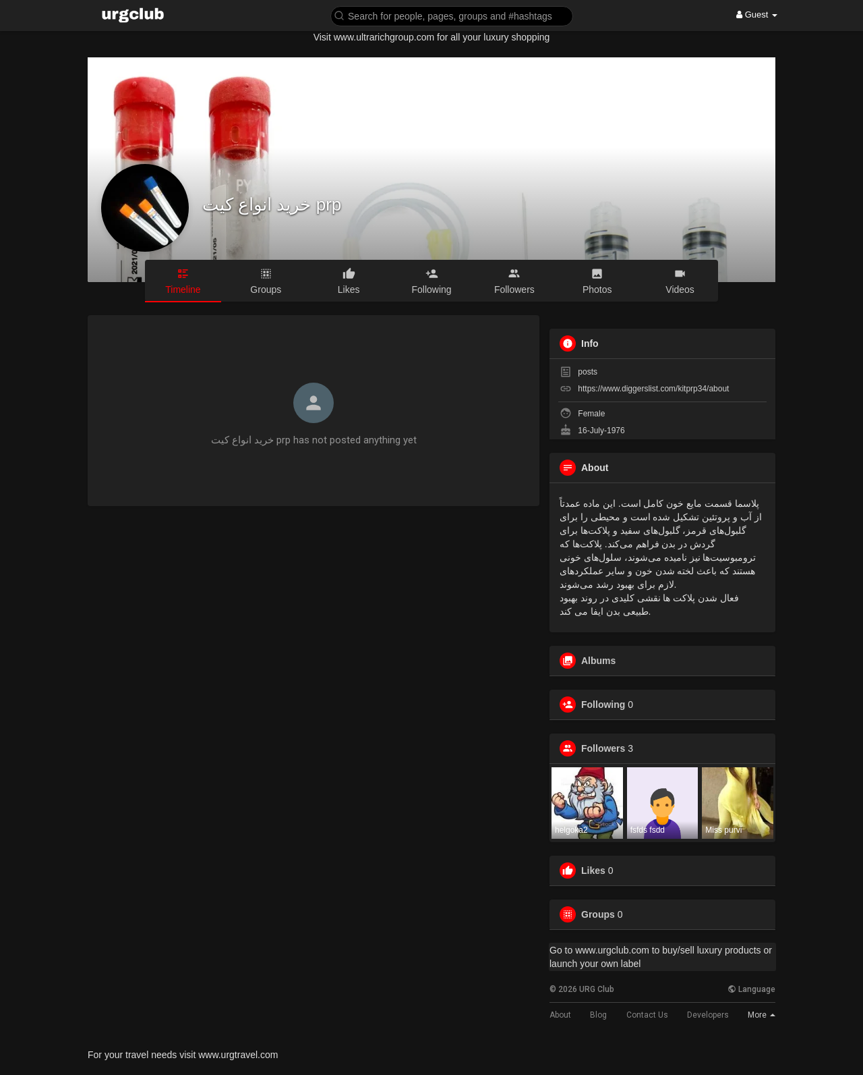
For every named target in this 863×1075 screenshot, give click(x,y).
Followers (603, 748)
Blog (598, 1015)
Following (603, 704)
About (560, 1015)
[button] (452, 15)
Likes (593, 870)
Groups (598, 914)
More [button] (761, 1015)
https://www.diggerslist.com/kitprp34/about (653, 388)
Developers (708, 1015)
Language (751, 989)
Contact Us (647, 1015)
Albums (598, 660)
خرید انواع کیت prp (271, 204)
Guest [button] (756, 14)
